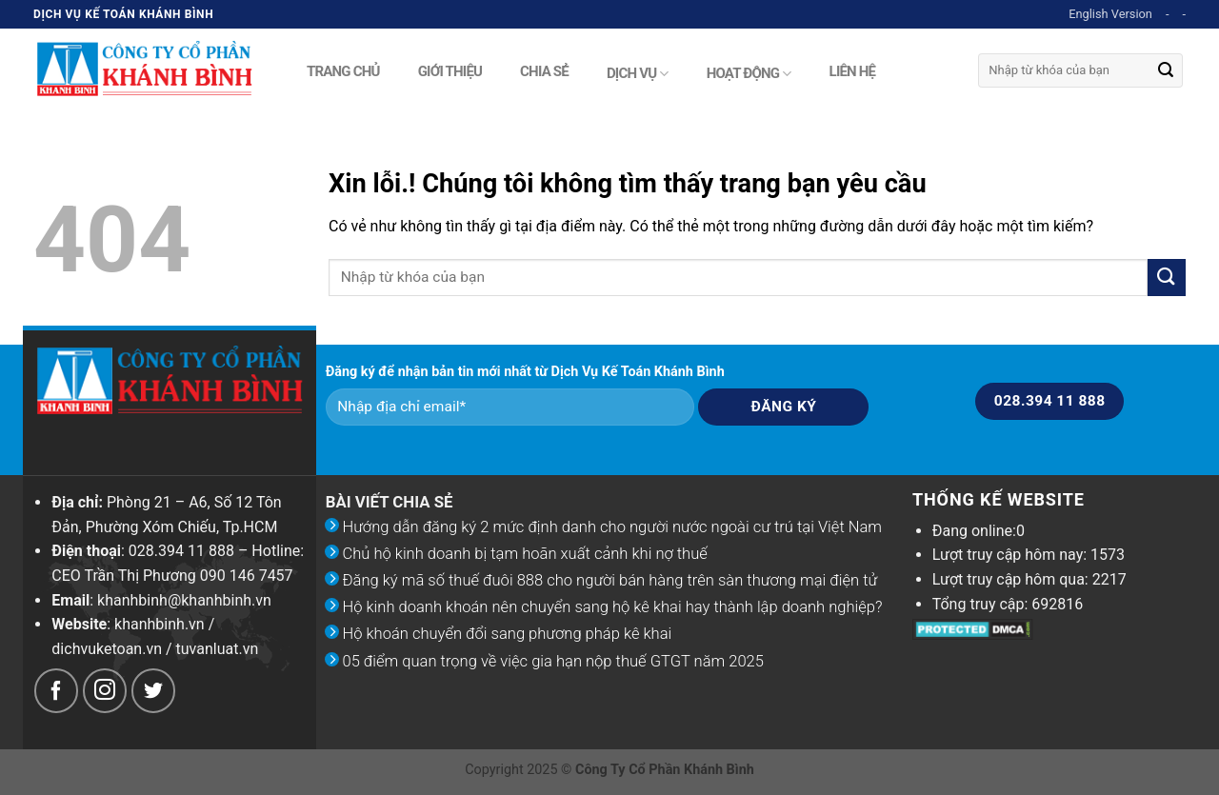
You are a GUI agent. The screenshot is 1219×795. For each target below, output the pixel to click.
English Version (1110, 14)
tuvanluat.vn (217, 649)
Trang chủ (343, 69)
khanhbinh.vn (159, 624)
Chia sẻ (544, 69)
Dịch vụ (638, 74)
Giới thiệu (450, 69)
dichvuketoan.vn (106, 649)
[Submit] (1165, 70)
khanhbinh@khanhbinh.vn (184, 600)
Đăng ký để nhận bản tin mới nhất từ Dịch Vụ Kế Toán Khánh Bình (525, 372)
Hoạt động (749, 74)
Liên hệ (852, 69)
